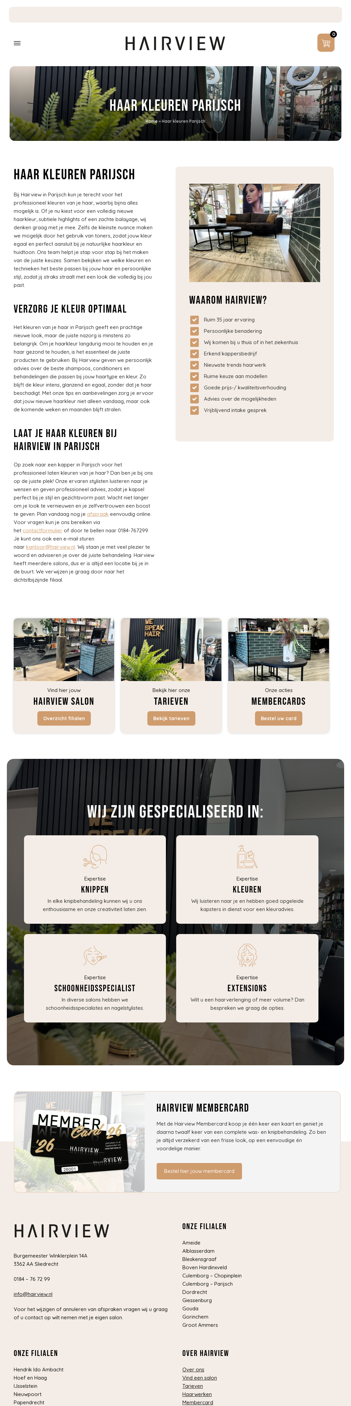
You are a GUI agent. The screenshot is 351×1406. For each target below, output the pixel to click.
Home (152, 121)
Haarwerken (197, 1394)
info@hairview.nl (33, 1294)
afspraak (98, 514)
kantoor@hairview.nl (50, 547)
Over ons (193, 1369)
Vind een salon (199, 1377)
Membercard (197, 1402)
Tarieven (192, 1386)
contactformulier (42, 530)
